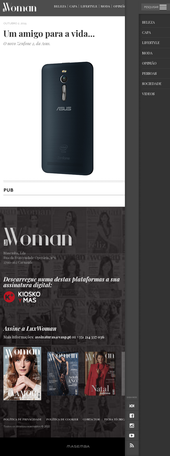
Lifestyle (88, 6)
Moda (105, 6)
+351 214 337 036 (90, 336)
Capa (73, 6)
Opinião (119, 6)
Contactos (91, 419)
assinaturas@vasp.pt (53, 336)
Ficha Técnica (115, 419)
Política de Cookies (62, 419)
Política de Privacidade (22, 419)
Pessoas (137, 6)
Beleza (60, 6)
